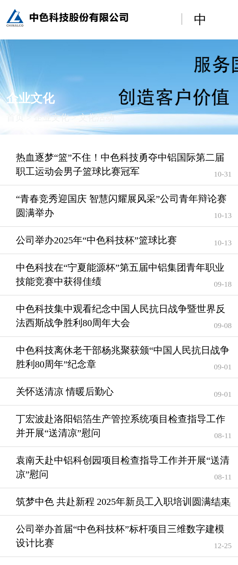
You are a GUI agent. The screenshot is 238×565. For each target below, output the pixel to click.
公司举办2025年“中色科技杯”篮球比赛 (96, 240)
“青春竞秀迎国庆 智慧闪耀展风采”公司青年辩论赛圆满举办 (121, 205)
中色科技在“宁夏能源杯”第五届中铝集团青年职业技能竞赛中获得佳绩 (120, 274)
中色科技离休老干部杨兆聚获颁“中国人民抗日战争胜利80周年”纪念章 (122, 357)
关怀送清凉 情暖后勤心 (65, 391)
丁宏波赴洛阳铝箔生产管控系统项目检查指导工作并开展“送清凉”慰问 (120, 426)
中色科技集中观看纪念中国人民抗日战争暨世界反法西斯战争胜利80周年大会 (120, 315)
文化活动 (96, 117)
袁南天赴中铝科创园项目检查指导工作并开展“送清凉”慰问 (122, 467)
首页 (15, 117)
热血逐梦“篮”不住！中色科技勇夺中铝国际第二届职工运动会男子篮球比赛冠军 (120, 164)
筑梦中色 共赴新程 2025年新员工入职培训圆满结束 (123, 501)
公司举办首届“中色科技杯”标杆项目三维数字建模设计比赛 (120, 536)
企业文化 (51, 117)
